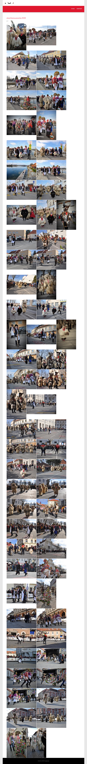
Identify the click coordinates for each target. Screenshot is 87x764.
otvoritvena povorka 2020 (16, 18)
